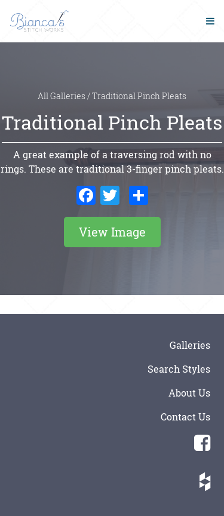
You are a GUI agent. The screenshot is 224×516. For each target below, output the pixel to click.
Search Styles (179, 369)
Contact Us (185, 416)
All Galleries (62, 96)
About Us (189, 392)
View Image (112, 231)
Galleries (190, 345)
